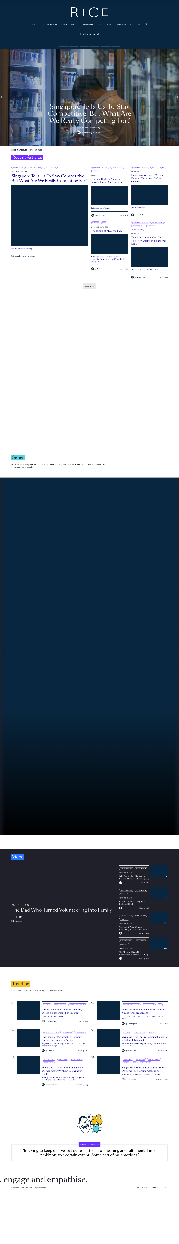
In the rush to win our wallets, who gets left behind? (141, 1074)
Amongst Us (20, 905)
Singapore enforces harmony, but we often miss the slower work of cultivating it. (64, 1045)
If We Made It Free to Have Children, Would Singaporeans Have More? (62, 1011)
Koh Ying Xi (132, 1079)
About (155, 1188)
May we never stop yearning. (22, 249)
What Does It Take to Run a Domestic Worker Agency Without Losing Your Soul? (62, 1071)
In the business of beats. (100, 208)
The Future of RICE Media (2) (107, 230)
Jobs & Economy (106, 100)
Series (64, 24)
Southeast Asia (49, 24)
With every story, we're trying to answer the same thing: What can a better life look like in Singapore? (107, 259)
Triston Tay (141, 277)
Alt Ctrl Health (125, 873)
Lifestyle (95, 171)
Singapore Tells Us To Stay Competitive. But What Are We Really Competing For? (49, 178)
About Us (121, 24)
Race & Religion (80, 1032)
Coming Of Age (136, 171)
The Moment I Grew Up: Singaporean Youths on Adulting (133, 953)
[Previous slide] (2, 97)
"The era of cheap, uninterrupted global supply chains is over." (142, 1018)
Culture (38, 150)
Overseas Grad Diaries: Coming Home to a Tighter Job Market (144, 1038)
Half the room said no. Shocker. (53, 1016)
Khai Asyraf (52, 1021)
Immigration (67, 1032)
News (31, 150)
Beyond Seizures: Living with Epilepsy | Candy (132, 902)
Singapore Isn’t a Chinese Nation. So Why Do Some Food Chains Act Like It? (144, 1069)
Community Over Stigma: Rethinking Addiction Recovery (133, 928)
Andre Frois (101, 215)
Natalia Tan (141, 215)
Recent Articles (19, 150)
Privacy (164, 1188)
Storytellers (87, 24)
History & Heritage (89, 100)
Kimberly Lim (132, 1023)
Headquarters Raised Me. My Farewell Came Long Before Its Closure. (148, 178)
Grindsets (95, 175)
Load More (89, 286)
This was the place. (138, 208)
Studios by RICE (106, 24)
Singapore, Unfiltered (19, 171)
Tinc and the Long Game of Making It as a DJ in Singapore (107, 180)
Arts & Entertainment (100, 167)
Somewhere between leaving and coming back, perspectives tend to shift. (144, 1045)
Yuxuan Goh (131, 1051)
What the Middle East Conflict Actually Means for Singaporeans (143, 1011)
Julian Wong (88, 133)
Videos (74, 24)
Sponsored (124, 894)
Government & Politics (77, 1005)
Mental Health (137, 229)
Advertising (135, 24)
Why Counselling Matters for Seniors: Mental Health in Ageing (134, 877)
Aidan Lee (51, 1051)
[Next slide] (176, 97)
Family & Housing (73, 100)
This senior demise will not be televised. (146, 270)
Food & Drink (127, 1059)
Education (46, 1005)
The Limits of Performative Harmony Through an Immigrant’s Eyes (62, 1038)
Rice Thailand (143, 1188)
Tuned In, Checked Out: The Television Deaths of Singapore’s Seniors (148, 240)
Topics (35, 24)
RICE (98, 269)
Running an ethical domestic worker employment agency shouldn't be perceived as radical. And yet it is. (63, 1079)
